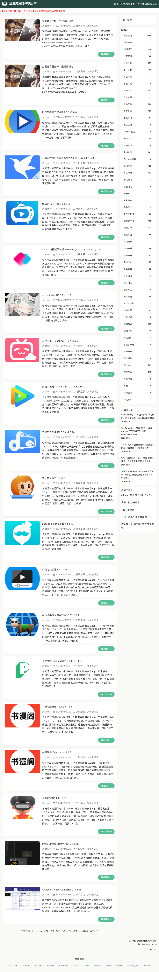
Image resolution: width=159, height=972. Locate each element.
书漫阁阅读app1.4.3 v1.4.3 (56, 752)
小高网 (86, 966)
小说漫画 (80, 711)
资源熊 (109, 966)
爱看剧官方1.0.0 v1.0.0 (54, 798)
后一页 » (93, 930)
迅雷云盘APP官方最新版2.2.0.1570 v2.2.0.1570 (68, 158)
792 (40, 930)
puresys (76, 966)
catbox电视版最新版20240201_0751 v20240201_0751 (71, 249)
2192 (85, 930)
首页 (116, 4)
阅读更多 (106, 54)
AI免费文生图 (128, 4)
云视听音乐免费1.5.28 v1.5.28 (58, 432)
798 (75, 930)
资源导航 (38, 966)
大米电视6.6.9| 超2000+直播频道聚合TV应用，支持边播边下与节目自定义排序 (137, 474)
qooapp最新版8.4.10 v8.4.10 (57, 524)
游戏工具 (80, 483)
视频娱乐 (80, 117)
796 (63, 930)
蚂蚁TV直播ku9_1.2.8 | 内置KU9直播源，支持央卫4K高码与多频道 (137, 459)
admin (48, 25)
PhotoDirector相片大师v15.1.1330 (60, 844)
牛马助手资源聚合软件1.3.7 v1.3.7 (60, 615)
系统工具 (80, 574)
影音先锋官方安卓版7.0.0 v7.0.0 (59, 112)
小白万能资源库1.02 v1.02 (56, 569)
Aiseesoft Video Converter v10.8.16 (61, 889)
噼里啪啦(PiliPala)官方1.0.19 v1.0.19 (62, 661)
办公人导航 (13, 966)
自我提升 (80, 25)
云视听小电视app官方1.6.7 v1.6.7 (60, 341)
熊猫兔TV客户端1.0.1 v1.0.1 (57, 203)
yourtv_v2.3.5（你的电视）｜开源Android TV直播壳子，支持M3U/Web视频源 (136, 431)
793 (46, 930)
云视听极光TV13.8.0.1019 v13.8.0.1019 (63, 386)
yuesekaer (98, 966)
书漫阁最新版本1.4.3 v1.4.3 (57, 706)
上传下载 (80, 163)
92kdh (119, 966)
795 (58, 930)
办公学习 (80, 849)
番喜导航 (26, 966)
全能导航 (50, 966)
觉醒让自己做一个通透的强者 (57, 21)
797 (69, 930)
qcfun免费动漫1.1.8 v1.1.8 (56, 295)
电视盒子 (80, 208)
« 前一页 (25, 930)
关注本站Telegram (147, 4)
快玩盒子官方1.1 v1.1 (53, 478)
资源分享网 (63, 966)
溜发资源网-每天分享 (146, 941)
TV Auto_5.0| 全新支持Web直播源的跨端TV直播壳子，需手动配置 (137, 446)
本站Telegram (132, 966)
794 (52, 930)
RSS (153, 949)
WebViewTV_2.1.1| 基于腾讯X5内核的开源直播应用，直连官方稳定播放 (137, 416)
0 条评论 (94, 25)
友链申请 (146, 966)
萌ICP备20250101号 (147, 944)
